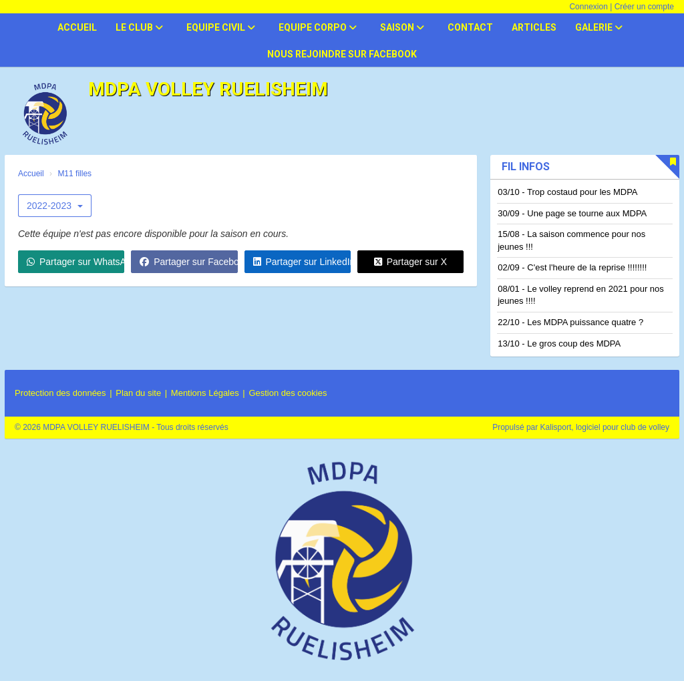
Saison (402, 27)
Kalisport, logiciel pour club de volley (604, 427)
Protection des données (60, 393)
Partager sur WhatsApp (75, 261)
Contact (470, 27)
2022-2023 (55, 205)
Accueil (77, 27)
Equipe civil (220, 27)
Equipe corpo (318, 27)
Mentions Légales (205, 393)
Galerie (599, 27)
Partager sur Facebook (188, 261)
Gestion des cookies (287, 393)
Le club (139, 27)
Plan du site (138, 393)
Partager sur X (410, 261)
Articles (534, 27)
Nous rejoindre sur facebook (342, 54)
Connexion (588, 6)
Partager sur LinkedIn (302, 261)
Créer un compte (644, 6)
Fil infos (526, 166)
